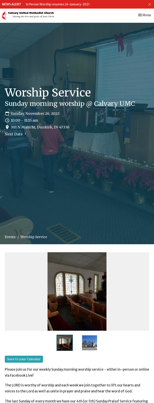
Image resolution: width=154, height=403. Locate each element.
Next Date (16, 134)
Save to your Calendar (24, 359)
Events (10, 237)
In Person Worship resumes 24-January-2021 (58, 4)
